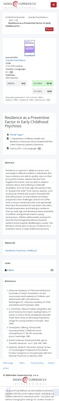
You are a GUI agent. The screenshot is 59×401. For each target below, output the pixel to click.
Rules (22, 362)
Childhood (32, 250)
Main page (8, 362)
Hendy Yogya (16, 134)
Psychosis (21, 250)
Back (49, 29)
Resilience (10, 250)
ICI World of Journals (15, 17)
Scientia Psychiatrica (38, 17)
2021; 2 (13, 20)
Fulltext (10, 270)
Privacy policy (37, 362)
